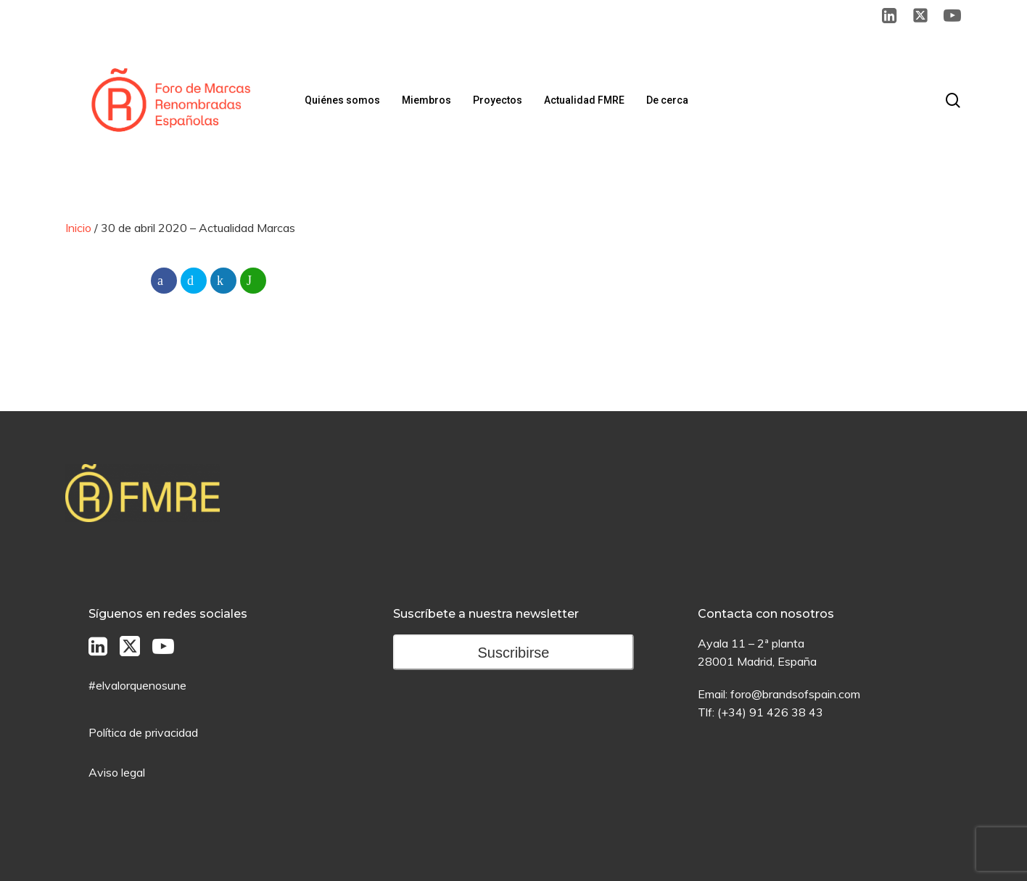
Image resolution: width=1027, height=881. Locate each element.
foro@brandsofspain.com (795, 694)
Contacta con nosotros (766, 614)
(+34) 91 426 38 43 (770, 712)
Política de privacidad (143, 732)
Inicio (78, 227)
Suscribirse (514, 653)
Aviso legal (116, 772)
